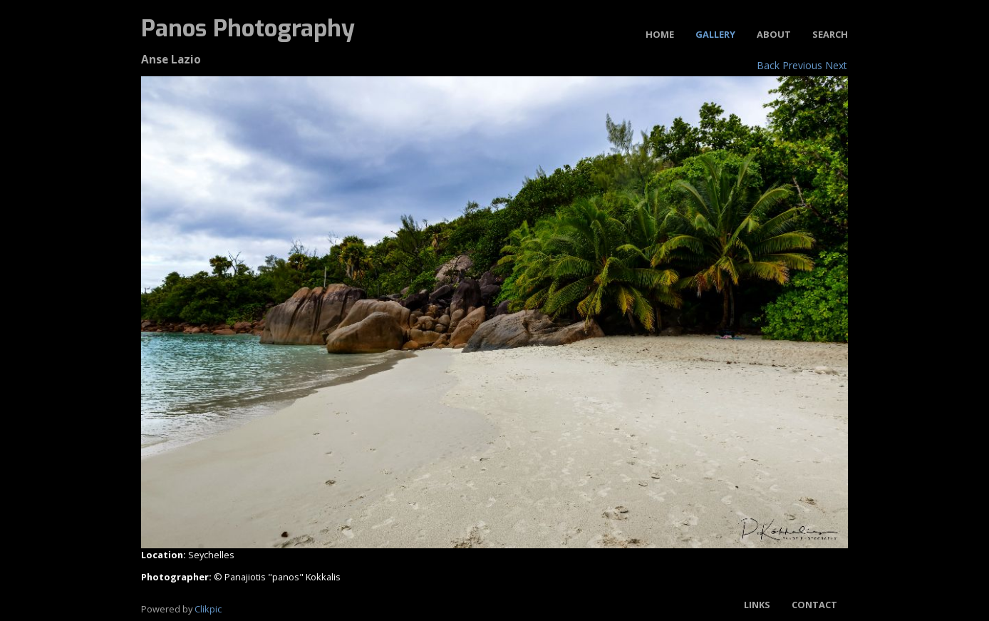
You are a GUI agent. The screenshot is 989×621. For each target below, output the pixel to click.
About (774, 34)
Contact (814, 604)
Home (660, 34)
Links (757, 604)
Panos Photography (248, 28)
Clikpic (208, 608)
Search (830, 34)
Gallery (715, 34)
